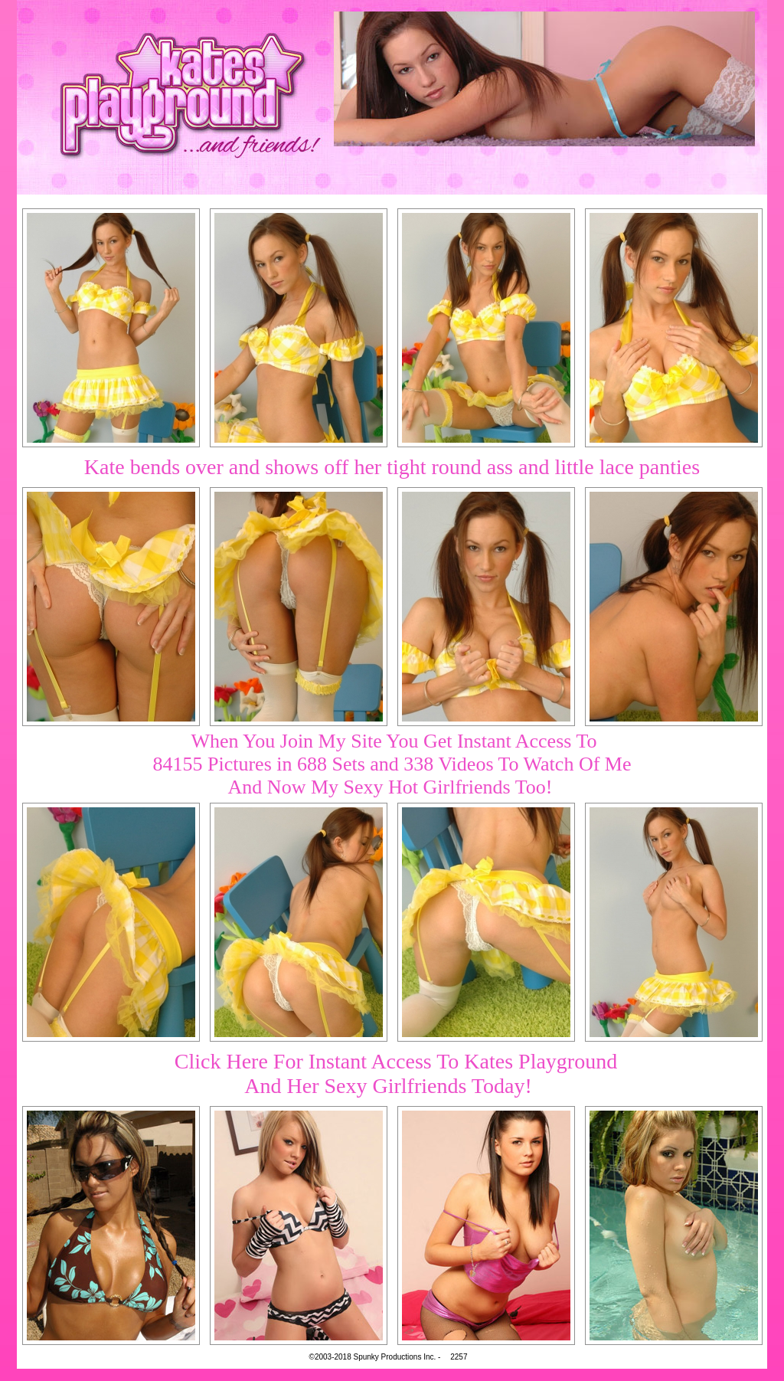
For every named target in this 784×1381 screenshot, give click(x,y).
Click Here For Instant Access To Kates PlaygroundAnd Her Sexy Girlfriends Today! (396, 1073)
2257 (458, 1357)
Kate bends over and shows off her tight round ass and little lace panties (392, 467)
